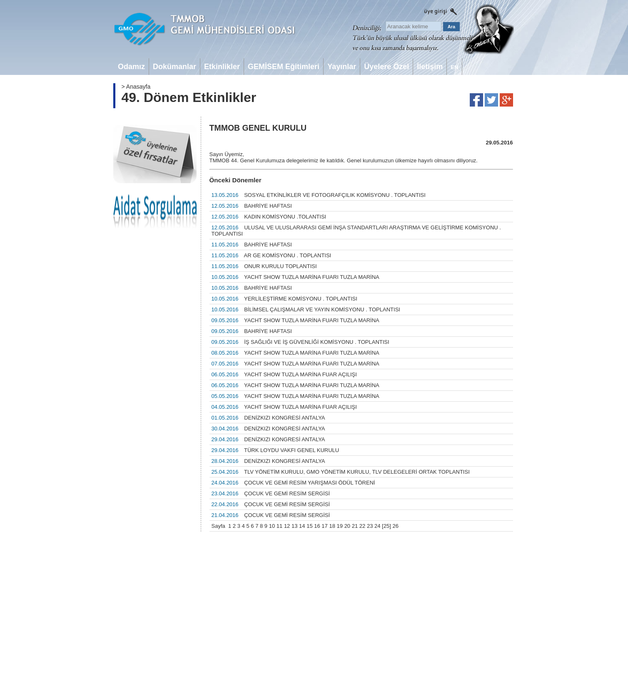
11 (279, 526)
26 (395, 526)
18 (332, 526)
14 (302, 526)
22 (362, 526)
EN (454, 67)
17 (324, 526)
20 (347, 526)
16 (317, 526)
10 (272, 526)
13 (294, 526)
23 (370, 526)
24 (377, 526)
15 (309, 526)
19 (340, 526)
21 (355, 526)
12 (287, 526)
